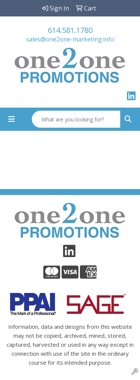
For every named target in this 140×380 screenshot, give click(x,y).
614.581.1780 (70, 30)
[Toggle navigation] (11, 119)
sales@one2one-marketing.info (70, 39)
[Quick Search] (76, 119)
